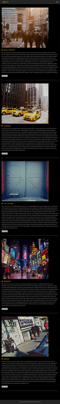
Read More (4, 75)
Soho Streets (9, 50)
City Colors (8, 203)
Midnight (7, 281)
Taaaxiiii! (7, 126)
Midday (6, 359)
